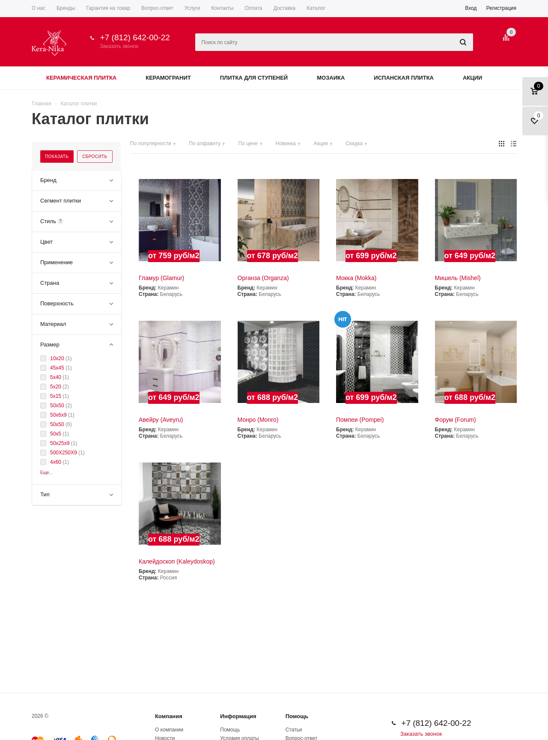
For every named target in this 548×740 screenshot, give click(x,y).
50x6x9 (59, 415)
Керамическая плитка (81, 78)
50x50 (58, 424)
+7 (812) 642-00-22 (135, 37)
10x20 (58, 358)
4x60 (56, 462)
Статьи (294, 730)
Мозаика (331, 78)
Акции (472, 78)
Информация (238, 716)
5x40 (56, 377)
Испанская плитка (404, 78)
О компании (169, 730)
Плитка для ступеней (254, 78)
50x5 (56, 434)
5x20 (56, 387)
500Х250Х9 (64, 453)
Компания (168, 716)
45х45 (58, 368)
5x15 (56, 396)
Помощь (297, 716)
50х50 (58, 406)
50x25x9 (60, 443)
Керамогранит (168, 78)
